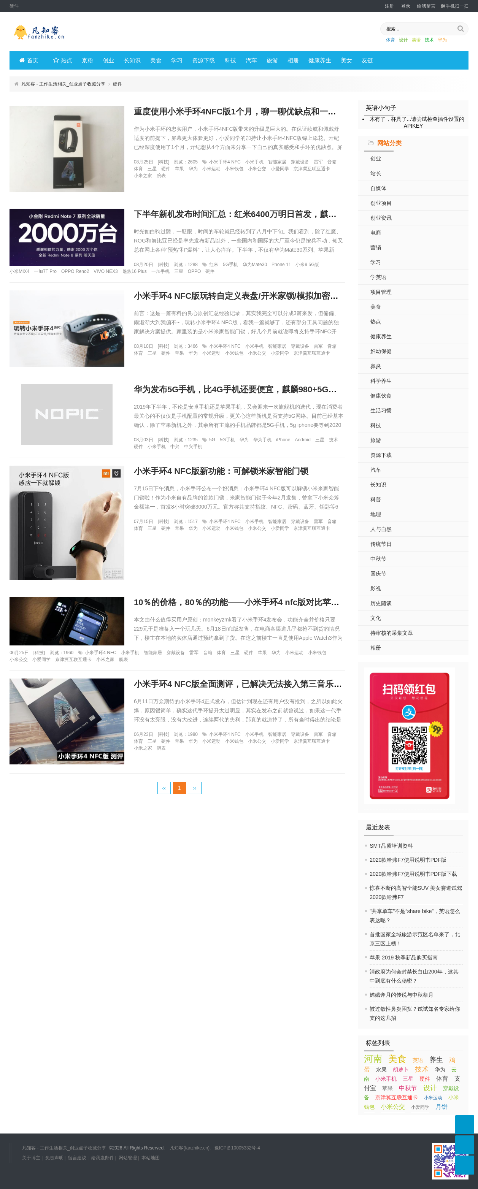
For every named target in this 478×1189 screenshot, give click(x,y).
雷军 (318, 162)
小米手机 (386, 1079)
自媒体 (378, 188)
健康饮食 (381, 396)
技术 (429, 40)
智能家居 (277, 162)
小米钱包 (234, 168)
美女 (346, 60)
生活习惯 (381, 410)
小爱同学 (420, 1107)
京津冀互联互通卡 (396, 1097)
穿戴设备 (300, 162)
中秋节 (378, 559)
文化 (375, 618)
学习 (177, 60)
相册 (293, 60)
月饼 (441, 1106)
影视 (375, 588)
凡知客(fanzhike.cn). (190, 1148)
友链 (367, 60)
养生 (436, 1060)
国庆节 (378, 574)
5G (212, 439)
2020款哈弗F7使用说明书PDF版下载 (413, 874)
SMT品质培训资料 (391, 846)
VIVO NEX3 (106, 271)
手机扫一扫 (454, 6)
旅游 (272, 60)
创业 (108, 60)
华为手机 (262, 439)
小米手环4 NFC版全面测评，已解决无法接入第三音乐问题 (242, 684)
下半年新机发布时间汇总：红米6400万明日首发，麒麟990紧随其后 (259, 214)
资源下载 (203, 60)
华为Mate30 (255, 264)
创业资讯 (381, 218)
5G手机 (230, 264)
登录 (405, 6)
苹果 (387, 1088)
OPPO (194, 271)
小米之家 (143, 175)
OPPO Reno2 (75, 271)
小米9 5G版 (307, 264)
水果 (381, 1070)
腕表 (161, 175)
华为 (442, 40)
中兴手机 (193, 446)
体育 (390, 40)
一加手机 (160, 271)
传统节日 (381, 544)
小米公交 (393, 1106)
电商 (375, 233)
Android (302, 439)
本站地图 (150, 1157)
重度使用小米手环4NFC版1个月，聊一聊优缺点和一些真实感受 (252, 111)
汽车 (251, 60)
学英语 (378, 277)
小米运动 (433, 1097)
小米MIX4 (19, 271)
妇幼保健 (381, 351)
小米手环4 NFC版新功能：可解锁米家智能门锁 (221, 471)
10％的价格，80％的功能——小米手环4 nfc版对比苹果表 (241, 602)
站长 (375, 173)
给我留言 (426, 6)
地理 (375, 514)
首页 (28, 60)
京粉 (87, 60)
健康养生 (319, 60)
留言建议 (77, 1157)
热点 (62, 60)
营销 (375, 247)
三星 (408, 1079)
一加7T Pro (45, 271)
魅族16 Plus (134, 271)
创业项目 (381, 203)
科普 (375, 499)
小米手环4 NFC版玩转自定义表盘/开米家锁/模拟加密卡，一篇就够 (257, 296)
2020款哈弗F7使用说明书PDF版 (408, 860)
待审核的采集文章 (391, 633)
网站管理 (128, 1157)
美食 (156, 60)
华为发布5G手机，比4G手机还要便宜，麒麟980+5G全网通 (244, 389)
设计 (403, 40)
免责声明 (54, 1157)
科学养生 (381, 381)
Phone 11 (281, 264)
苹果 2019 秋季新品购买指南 (404, 957)
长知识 (132, 60)
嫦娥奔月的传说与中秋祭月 (402, 995)
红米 (213, 264)
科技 (230, 60)
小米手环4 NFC (225, 162)
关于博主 (31, 1157)
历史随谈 (381, 603)
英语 (416, 40)
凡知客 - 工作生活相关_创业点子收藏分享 (63, 84)
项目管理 (381, 292)
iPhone (283, 439)
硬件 (424, 1079)
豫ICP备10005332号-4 (237, 1148)
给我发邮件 (102, 1157)
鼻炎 (375, 366)
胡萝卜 (401, 1070)
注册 (389, 6)
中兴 (174, 446)
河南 (373, 1059)
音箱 (332, 162)
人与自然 (381, 529)
